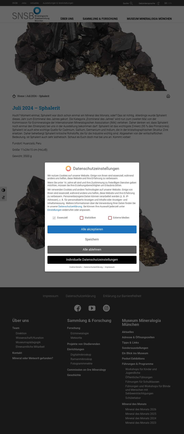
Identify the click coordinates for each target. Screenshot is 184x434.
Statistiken (88, 216)
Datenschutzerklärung (70, 205)
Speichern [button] (92, 238)
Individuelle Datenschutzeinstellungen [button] (92, 258)
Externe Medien (118, 216)
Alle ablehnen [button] (92, 248)
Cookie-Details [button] (75, 266)
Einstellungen (54, 208)
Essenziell (60, 216)
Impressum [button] (110, 266)
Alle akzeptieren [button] (92, 228)
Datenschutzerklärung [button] (93, 266)
